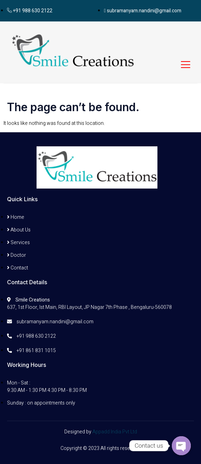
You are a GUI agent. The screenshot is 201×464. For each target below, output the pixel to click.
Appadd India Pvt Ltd (114, 432)
